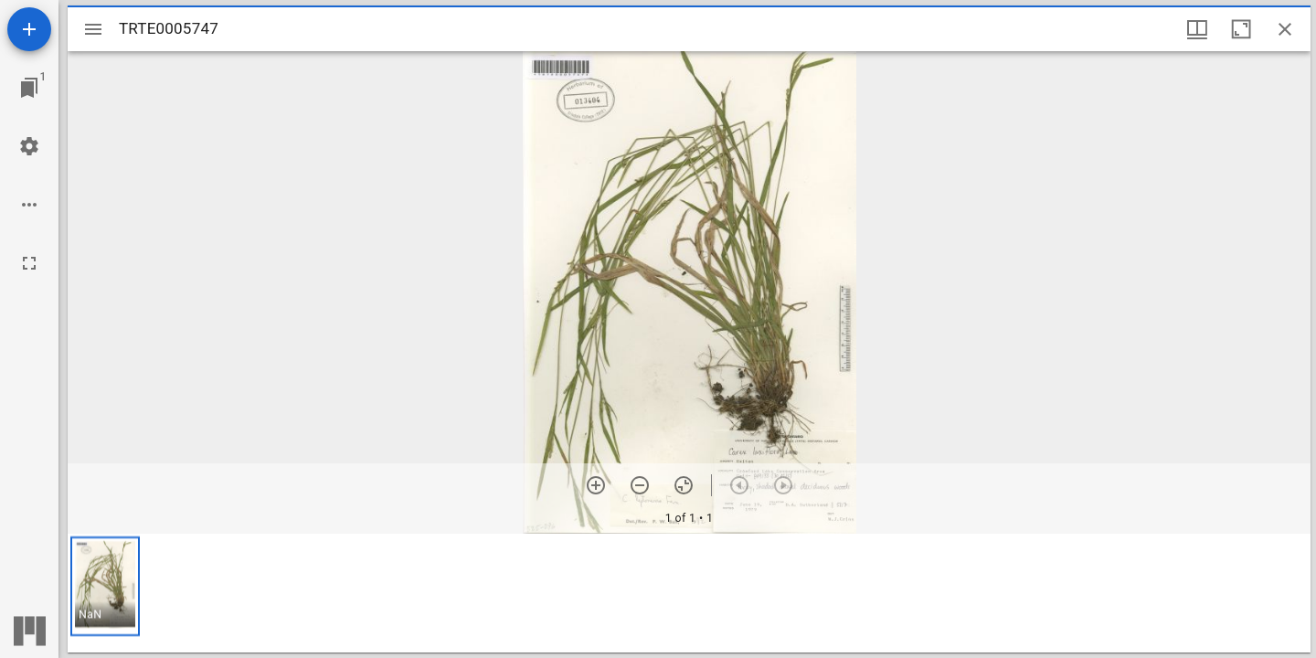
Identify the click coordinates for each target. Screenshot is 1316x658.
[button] (105, 586)
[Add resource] (29, 29)
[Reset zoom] (684, 485)
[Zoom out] (640, 485)
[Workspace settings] (29, 146)
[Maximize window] (1241, 29)
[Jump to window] (29, 88)
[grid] (689, 593)
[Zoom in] (596, 485)
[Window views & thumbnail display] (1197, 29)
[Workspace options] (29, 205)
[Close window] (1285, 29)
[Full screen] (29, 263)
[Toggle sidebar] (93, 29)
